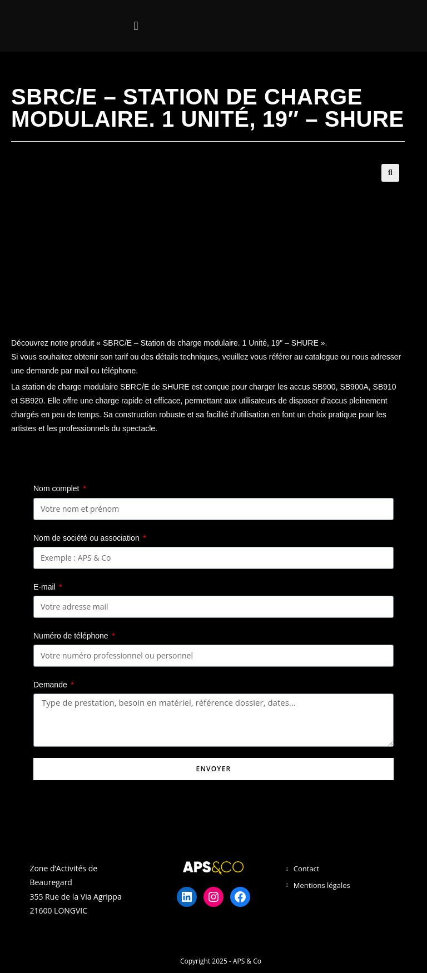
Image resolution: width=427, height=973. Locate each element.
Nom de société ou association (87, 537)
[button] (136, 26)
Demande (51, 684)
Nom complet (57, 488)
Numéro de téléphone (72, 635)
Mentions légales (322, 885)
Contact (307, 869)
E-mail (45, 586)
